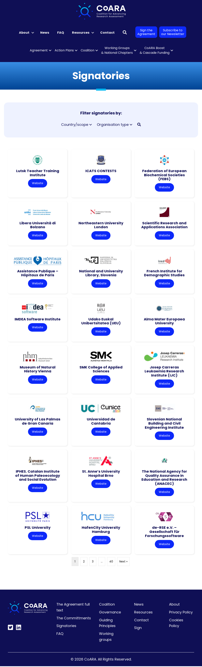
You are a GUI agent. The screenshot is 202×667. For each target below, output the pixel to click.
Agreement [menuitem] (39, 50)
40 (111, 562)
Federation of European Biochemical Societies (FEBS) (164, 174)
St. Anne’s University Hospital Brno (101, 474)
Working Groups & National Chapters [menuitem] (117, 50)
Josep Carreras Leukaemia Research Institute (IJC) (164, 371)
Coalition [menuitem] (87, 50)
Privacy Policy (181, 612)
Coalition (107, 605)
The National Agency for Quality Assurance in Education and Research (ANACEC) (164, 478)
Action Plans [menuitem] (64, 50)
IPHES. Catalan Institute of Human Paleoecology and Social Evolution (37, 475)
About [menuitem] (24, 32)
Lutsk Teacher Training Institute (37, 172)
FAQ (59, 634)
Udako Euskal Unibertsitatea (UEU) (101, 321)
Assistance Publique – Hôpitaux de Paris (37, 273)
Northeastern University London (101, 225)
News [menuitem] (44, 32)
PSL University (37, 528)
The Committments (73, 618)
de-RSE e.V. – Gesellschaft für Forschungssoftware (164, 532)
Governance (110, 612)
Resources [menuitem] (80, 32)
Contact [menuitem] (107, 32)
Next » (123, 562)
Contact (141, 620)
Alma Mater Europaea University (164, 321)
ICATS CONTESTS (100, 170)
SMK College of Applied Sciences (101, 369)
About (174, 605)
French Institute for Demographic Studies (164, 273)
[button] (32, 32)
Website (37, 183)
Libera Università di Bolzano (38, 225)
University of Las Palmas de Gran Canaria (37, 421)
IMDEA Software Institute (38, 319)
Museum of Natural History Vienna (37, 369)
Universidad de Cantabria (101, 421)
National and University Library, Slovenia (101, 273)
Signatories (66, 626)
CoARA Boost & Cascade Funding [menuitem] (154, 50)
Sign (138, 628)
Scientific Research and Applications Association (164, 225)
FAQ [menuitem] (60, 32)
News (139, 605)
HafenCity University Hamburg (101, 530)
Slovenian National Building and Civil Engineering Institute (164, 423)
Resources (143, 612)
